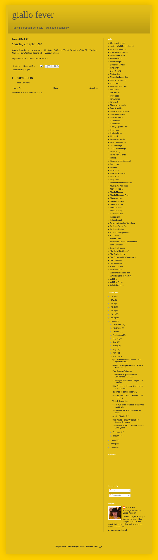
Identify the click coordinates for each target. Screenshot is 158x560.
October (116, 332)
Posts (113, 491)
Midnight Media (116, 189)
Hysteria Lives (116, 133)
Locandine (114, 170)
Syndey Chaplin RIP (120, 416)
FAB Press (114, 96)
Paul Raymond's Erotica (122, 371)
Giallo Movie (115, 121)
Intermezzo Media (117, 139)
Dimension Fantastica (119, 77)
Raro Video (114, 235)
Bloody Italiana (116, 59)
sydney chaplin (24, 70)
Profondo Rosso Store (119, 226)
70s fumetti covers (117, 43)
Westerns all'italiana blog (120, 273)
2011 (113, 314)
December (117, 324)
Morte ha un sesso (117, 201)
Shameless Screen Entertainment (123, 242)
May (115, 349)
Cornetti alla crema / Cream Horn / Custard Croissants (126, 421)
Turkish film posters (120, 401)
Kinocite (113, 158)
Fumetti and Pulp (117, 108)
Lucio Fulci (114, 177)
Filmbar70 (114, 102)
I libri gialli (114, 136)
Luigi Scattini (115, 180)
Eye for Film (115, 93)
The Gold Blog (116, 260)
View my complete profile (118, 530)
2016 (113, 296)
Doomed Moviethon (118, 80)
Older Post (93, 88)
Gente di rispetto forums (120, 111)
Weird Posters (116, 270)
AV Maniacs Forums (118, 49)
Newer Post (17, 88)
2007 (113, 444)
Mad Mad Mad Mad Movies (121, 183)
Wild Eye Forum (116, 282)
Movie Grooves (116, 208)
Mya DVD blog (116, 211)
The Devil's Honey (117, 254)
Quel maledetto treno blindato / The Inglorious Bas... (126, 361)
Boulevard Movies (117, 65)
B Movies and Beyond (119, 52)
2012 (113, 311)
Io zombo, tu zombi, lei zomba (124, 392)
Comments (115, 495)
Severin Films (115, 239)
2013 (113, 307)
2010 (113, 318)
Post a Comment (22, 83)
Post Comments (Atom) (32, 93)
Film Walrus (115, 99)
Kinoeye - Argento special (120, 161)
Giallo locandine (116, 117)
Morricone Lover (116, 198)
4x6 (83, 546)
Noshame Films (116, 214)
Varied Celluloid (116, 267)
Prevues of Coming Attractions (122, 223)
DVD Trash (114, 83)
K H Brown (130, 507)
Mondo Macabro (116, 192)
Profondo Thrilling (117, 229)
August (116, 339)
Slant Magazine (116, 245)
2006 (113, 447)
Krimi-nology (115, 164)
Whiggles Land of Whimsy (120, 276)
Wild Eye (113, 279)
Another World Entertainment (122, 46)
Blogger (99, 546)
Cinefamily (114, 68)
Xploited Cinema (117, 285)
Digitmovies (115, 74)
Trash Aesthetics (117, 263)
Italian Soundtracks (118, 142)
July (115, 342)
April (115, 353)
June (115, 346)
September (117, 335)
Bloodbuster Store (117, 55)
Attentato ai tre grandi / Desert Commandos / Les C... (124, 376)
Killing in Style (116, 152)
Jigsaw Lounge (116, 145)
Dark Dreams (115, 71)
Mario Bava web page (119, 186)
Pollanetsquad (116, 220)
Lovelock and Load (117, 173)
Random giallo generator (120, 232)
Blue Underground (117, 62)
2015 (113, 300)
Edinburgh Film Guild (118, 86)
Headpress (114, 130)
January (116, 436)
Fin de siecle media (118, 105)
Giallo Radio (115, 124)
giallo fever (33, 15)
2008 (113, 440)
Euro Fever (114, 90)
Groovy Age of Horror (118, 127)
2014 (113, 304)
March (115, 356)
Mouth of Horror (116, 204)
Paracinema (115, 217)
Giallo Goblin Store (117, 114)
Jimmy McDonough (118, 149)
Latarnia (113, 167)
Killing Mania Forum (118, 155)
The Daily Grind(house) (119, 251)
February (117, 432)
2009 (113, 321)
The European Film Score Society (123, 257)
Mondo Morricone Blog (119, 195)
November (117, 328)
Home (55, 88)
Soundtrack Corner (117, 248)
